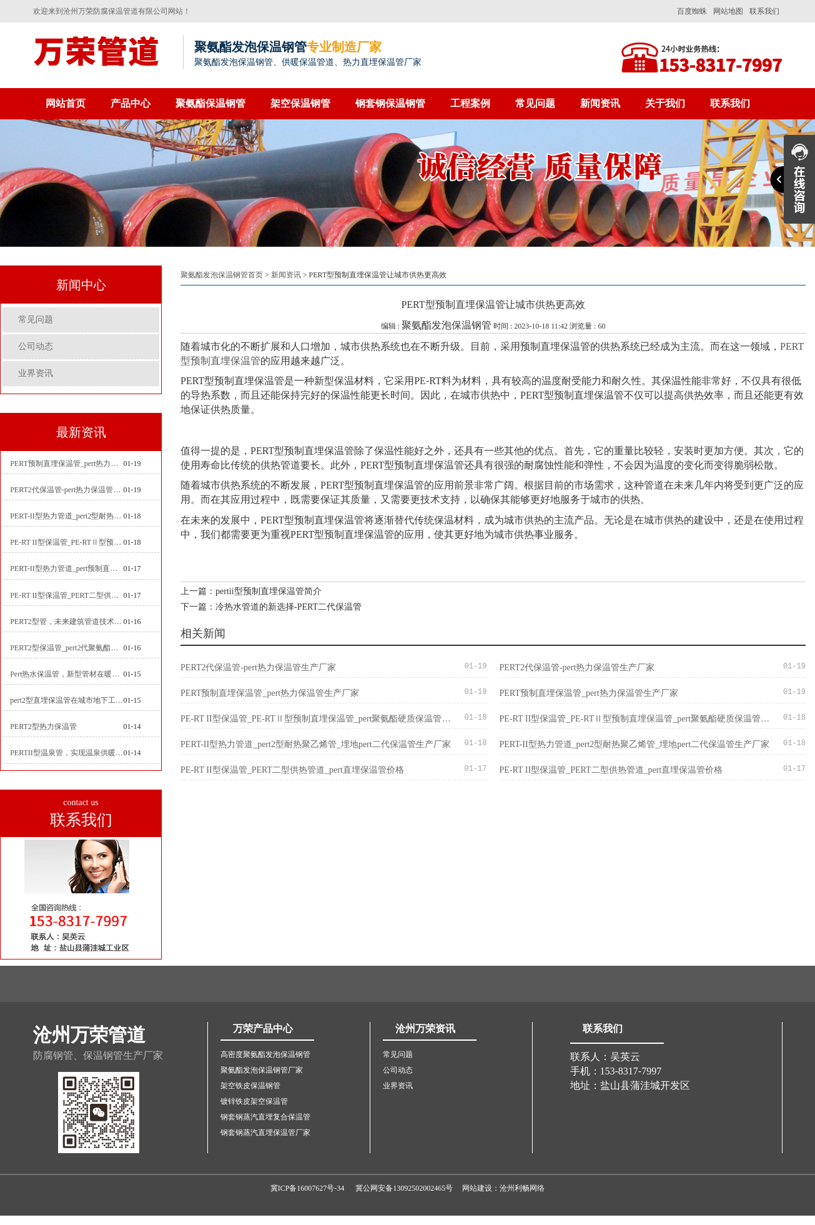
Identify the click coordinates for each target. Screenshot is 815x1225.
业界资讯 (35, 373)
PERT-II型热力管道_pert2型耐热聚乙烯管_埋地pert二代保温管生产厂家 (66, 516)
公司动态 (35, 346)
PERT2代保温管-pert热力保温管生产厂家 (66, 489)
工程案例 (470, 103)
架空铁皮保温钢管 (250, 1085)
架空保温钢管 (300, 103)
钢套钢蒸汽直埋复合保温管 (265, 1117)
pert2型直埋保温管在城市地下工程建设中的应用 (66, 700)
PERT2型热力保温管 (43, 726)
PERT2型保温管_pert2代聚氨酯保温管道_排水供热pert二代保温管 (66, 647)
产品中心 (131, 103)
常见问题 (535, 103)
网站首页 (66, 103)
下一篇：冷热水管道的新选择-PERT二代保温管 (271, 607)
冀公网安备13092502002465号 (404, 1188)
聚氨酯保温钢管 (210, 103)
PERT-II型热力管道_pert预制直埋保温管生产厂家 (66, 568)
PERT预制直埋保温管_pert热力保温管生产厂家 (66, 463)
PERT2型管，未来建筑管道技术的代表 (66, 621)
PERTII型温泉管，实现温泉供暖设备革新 (66, 752)
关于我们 (665, 103)
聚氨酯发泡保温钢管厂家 (261, 1070)
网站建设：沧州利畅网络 (503, 1188)
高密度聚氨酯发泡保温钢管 (265, 1054)
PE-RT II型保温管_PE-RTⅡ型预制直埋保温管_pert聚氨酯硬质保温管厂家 (66, 542)
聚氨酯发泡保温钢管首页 (221, 274)
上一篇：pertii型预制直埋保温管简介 (251, 591)
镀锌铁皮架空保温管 (254, 1101)
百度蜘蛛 (692, 11)
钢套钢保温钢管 (390, 103)
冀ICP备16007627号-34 (307, 1188)
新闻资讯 (600, 103)
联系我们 (764, 11)
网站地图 (728, 11)
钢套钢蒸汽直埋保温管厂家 (265, 1132)
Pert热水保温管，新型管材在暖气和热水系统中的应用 (66, 674)
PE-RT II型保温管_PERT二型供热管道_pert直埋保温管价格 (66, 595)
